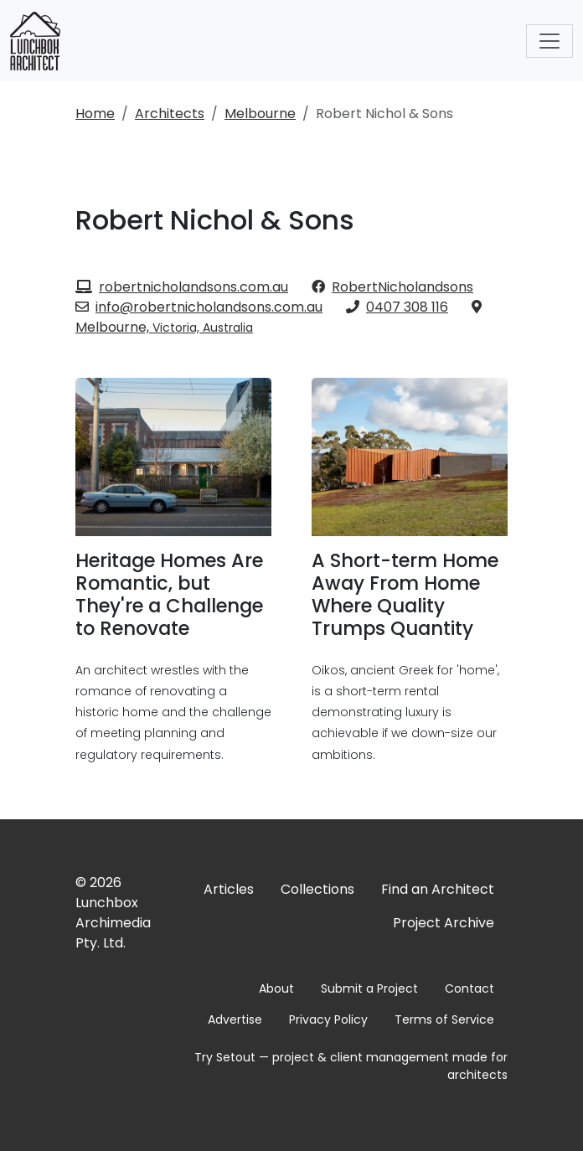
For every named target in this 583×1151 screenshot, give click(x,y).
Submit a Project (369, 988)
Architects (169, 113)
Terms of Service (444, 1019)
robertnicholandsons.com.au (181, 287)
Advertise (235, 1019)
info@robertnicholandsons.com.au (198, 307)
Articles (229, 889)
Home (95, 113)
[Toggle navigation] (549, 41)
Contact (469, 988)
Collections (317, 889)
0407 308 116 (397, 307)
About (276, 988)
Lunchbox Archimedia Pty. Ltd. (113, 922)
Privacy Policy (328, 1019)
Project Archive (443, 922)
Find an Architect (437, 889)
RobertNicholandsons (392, 287)
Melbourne (260, 113)
